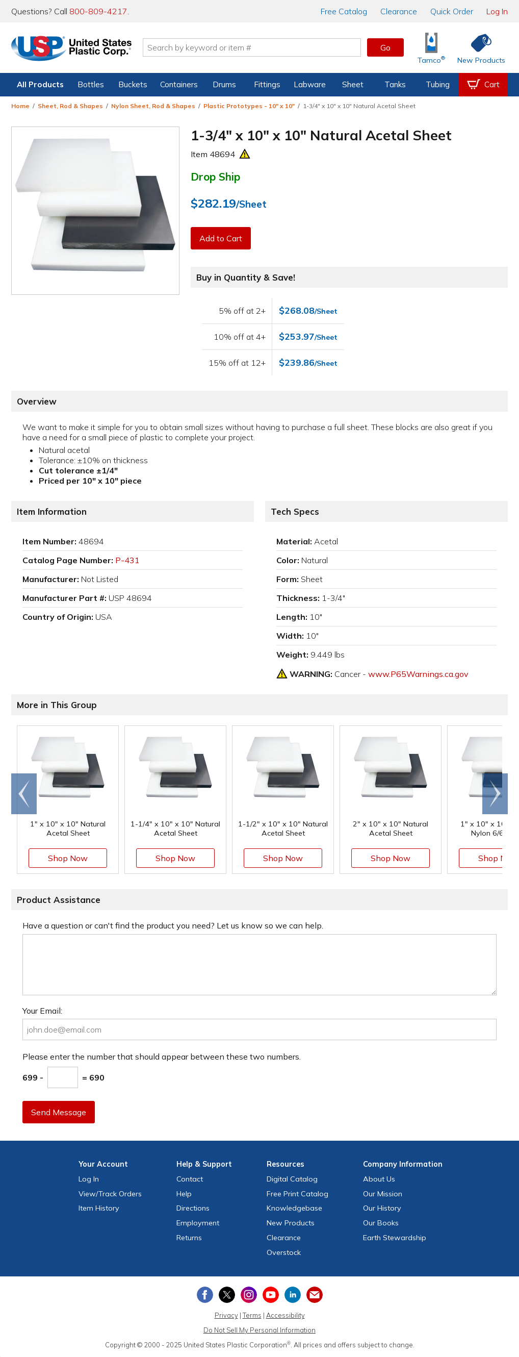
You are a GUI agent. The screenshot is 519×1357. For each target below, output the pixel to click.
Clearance (398, 11)
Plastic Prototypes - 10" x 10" (249, 106)
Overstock (284, 1252)
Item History (99, 1208)
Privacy (226, 1315)
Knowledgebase (294, 1208)
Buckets (132, 84)
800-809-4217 (98, 11)
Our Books (381, 1222)
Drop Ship (215, 176)
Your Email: (42, 1011)
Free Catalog (297, 1193)
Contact (189, 1179)
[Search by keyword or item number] (252, 47)
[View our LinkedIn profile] (292, 1295)
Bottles (90, 84)
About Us (379, 1179)
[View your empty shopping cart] (483, 84)
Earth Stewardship (394, 1237)
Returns (189, 1237)
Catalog (344, 11)
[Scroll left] (24, 793)
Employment (197, 1222)
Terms (252, 1315)
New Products (291, 1222)
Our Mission (382, 1193)
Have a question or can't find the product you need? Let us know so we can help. (172, 925)
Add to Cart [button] (220, 238)
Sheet (353, 84)
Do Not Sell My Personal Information (259, 1330)
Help (184, 1193)
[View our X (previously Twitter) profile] (227, 1295)
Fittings (267, 84)
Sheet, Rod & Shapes (70, 106)
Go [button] (385, 47)
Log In (497, 11)
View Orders (110, 1193)
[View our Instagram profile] (249, 1295)
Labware (310, 84)
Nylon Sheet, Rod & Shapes (153, 106)
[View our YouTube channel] (271, 1295)
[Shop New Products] (478, 48)
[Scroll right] (495, 793)
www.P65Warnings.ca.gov (418, 674)
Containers (179, 84)
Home (20, 106)
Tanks (395, 84)
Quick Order (451, 11)
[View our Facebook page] (205, 1295)
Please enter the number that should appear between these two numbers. (161, 1056)
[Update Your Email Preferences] (314, 1295)
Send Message (58, 1112)
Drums (224, 84)
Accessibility (285, 1315)
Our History (382, 1208)
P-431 (127, 560)
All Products (40, 84)
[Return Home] (71, 49)
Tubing (438, 84)
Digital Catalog (292, 1179)
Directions (193, 1208)
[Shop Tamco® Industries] (431, 48)
